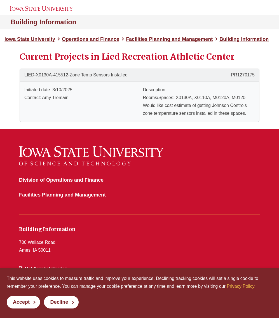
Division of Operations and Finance (61, 180)
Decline (59, 302)
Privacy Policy (240, 286)
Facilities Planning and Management (169, 39)
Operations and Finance (90, 39)
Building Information (43, 22)
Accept (21, 302)
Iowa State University (29, 39)
